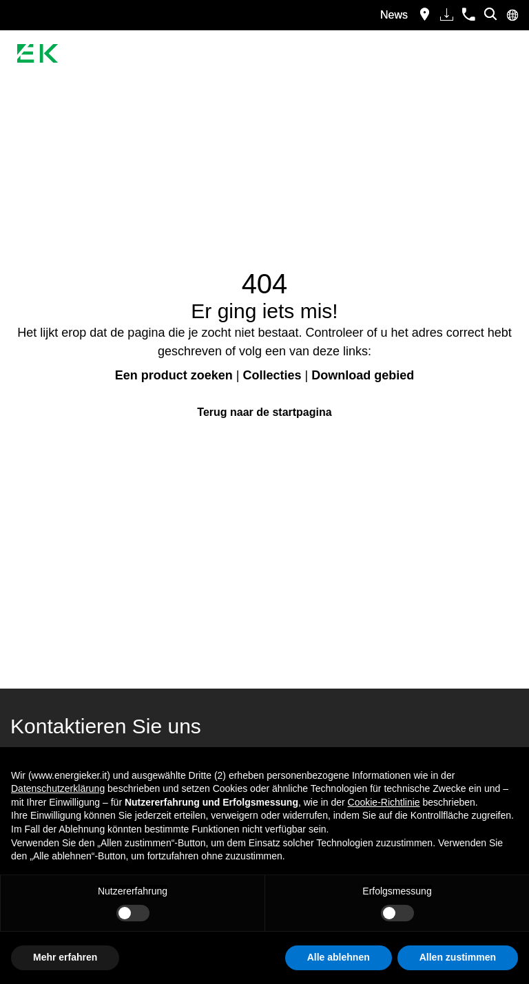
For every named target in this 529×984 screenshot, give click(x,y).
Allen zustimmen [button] (457, 957)
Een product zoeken (174, 375)
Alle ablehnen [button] (338, 957)
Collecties (271, 375)
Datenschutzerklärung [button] (58, 788)
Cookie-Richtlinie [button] (384, 802)
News (394, 15)
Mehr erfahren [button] (65, 957)
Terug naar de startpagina (264, 412)
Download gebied (362, 375)
